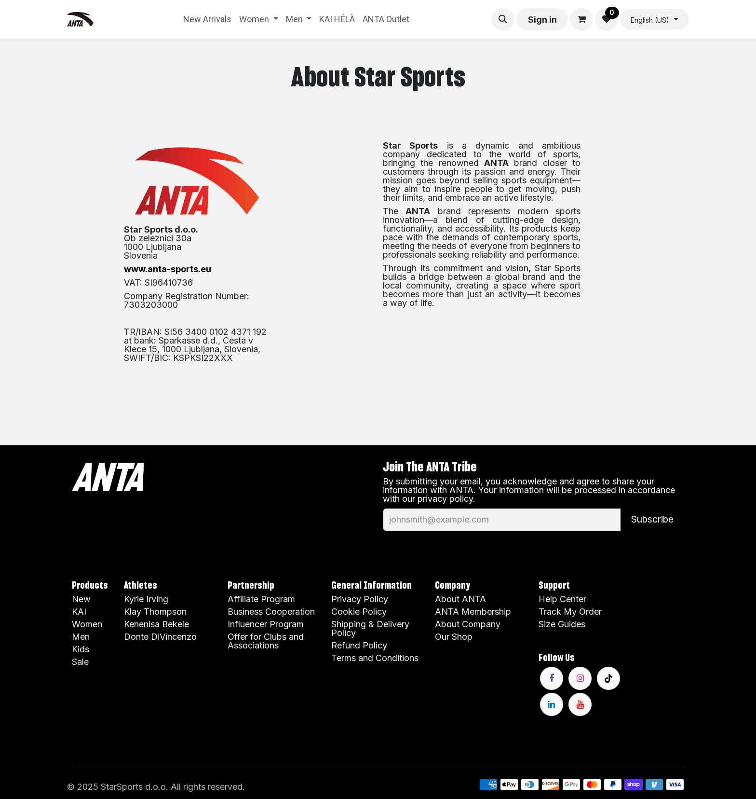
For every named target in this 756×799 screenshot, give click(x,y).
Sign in (542, 19)
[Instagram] (580, 678)
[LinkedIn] (551, 704)
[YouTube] (580, 704)
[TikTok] (608, 678)
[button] (502, 19)
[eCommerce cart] (581, 19)
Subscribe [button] (652, 519)
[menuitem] (207, 19)
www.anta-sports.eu (167, 269)
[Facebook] (551, 678)
